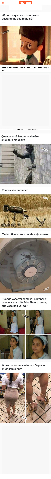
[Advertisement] (25, 7)
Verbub (25, 2)
